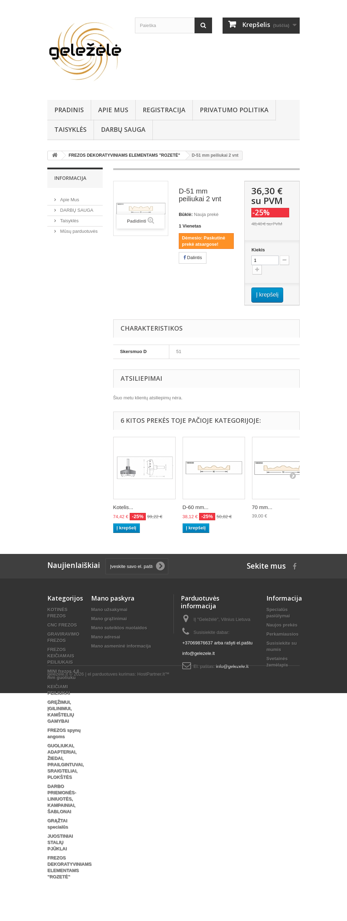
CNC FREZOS (62, 625)
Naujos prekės (282, 625)
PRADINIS (69, 110)
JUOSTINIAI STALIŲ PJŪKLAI (60, 842)
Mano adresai (105, 636)
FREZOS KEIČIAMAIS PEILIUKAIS (60, 656)
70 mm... (262, 507)
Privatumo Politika (234, 110)
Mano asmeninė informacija (121, 646)
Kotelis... (123, 507)
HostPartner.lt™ (153, 902)
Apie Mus (113, 110)
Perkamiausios (282, 634)
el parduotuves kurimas (111, 902)
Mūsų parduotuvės (78, 228)
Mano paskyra (113, 598)
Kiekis (258, 249)
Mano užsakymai (109, 609)
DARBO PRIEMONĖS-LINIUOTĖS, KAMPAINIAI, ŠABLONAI (61, 799)
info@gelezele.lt (232, 666)
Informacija (70, 178)
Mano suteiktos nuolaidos (119, 627)
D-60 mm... (196, 507)
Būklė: (186, 214)
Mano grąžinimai (109, 618)
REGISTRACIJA (164, 110)
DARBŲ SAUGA (123, 129)
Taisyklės (70, 129)
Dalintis (192, 257)
